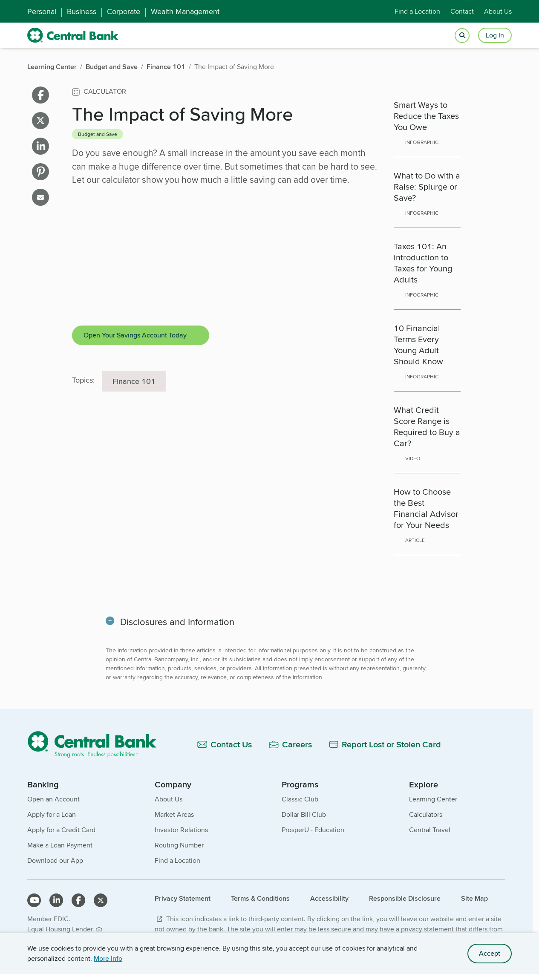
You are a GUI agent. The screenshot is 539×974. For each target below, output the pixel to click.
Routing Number (179, 845)
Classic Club (300, 799)
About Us (498, 11)
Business (81, 11)
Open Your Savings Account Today (135, 335)
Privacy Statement (182, 898)
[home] (73, 35)
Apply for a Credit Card (61, 830)
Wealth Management (185, 11)
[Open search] (462, 35)
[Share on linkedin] (40, 146)
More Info (108, 958)
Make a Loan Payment (59, 845)
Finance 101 (134, 381)
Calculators (425, 814)
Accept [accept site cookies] (489, 953)
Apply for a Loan (51, 814)
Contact (462, 11)
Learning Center (433, 799)
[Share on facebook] (40, 95)
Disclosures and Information (178, 621)
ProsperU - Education (313, 830)
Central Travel (429, 830)
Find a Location (417, 11)
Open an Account (53, 799)
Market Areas (174, 814)
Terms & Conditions (260, 898)
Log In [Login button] (495, 35)
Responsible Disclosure (405, 898)
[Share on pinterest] (40, 171)
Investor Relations (181, 830)
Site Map (474, 898)
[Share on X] (40, 120)
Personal (41, 11)
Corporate (123, 11)
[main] (266, 418)
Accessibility (329, 898)
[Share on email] (40, 197)
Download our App (55, 860)
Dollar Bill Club (304, 814)
